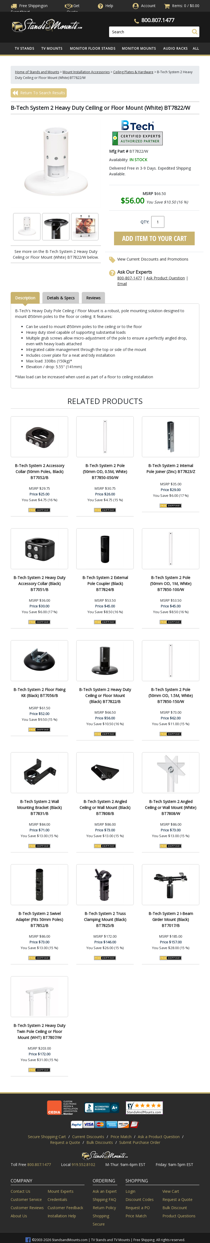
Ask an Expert (105, 1191)
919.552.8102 (83, 1164)
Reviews (93, 297)
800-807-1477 (129, 278)
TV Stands (24, 48)
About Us (19, 1215)
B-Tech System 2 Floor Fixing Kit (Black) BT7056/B (39, 692)
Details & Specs (61, 297)
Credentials (57, 1199)
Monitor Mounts (139, 48)
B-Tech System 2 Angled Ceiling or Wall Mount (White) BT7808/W (170, 807)
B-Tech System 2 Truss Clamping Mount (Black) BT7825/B (105, 919)
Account (148, 5)
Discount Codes (140, 1199)
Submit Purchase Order (139, 1142)
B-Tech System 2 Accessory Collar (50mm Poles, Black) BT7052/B (39, 471)
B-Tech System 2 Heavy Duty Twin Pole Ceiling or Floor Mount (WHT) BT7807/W (39, 1031)
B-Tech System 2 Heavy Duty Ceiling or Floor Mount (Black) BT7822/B (105, 695)
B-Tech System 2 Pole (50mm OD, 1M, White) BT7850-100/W (170, 583)
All (196, 48)
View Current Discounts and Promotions (152, 259)
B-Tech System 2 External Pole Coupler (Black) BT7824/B (105, 583)
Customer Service (26, 1199)
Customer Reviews (27, 1207)
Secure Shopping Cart (47, 1136)
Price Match (121, 1136)
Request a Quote (65, 1142)
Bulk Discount (174, 1207)
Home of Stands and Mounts (37, 72)
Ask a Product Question (159, 1136)
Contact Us (20, 1191)
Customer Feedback (65, 1207)
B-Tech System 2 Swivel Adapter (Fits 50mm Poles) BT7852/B (39, 919)
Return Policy (104, 1207)
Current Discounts (88, 1136)
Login (130, 1191)
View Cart (170, 1191)
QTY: (145, 222)
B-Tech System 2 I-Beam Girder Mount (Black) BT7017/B (170, 919)
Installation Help (62, 1215)
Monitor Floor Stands (92, 48)
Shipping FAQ (104, 1199)
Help (105, 5)
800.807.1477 (157, 20)
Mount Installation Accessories (86, 72)
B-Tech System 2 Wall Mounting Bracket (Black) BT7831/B (39, 807)
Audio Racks (175, 48)
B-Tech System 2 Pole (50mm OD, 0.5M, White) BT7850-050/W (105, 471)
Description (25, 297)
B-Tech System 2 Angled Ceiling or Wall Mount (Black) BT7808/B (105, 807)
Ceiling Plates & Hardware (133, 72)
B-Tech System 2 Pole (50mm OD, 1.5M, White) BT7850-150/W (170, 695)
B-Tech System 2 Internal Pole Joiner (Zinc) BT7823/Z (170, 468)
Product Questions (179, 1215)
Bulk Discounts (99, 1142)
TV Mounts (51, 48)
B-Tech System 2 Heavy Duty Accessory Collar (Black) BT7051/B (39, 583)
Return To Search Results (38, 93)
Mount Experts (61, 1191)
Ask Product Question (165, 278)
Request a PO (138, 1207)
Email (122, 283)
